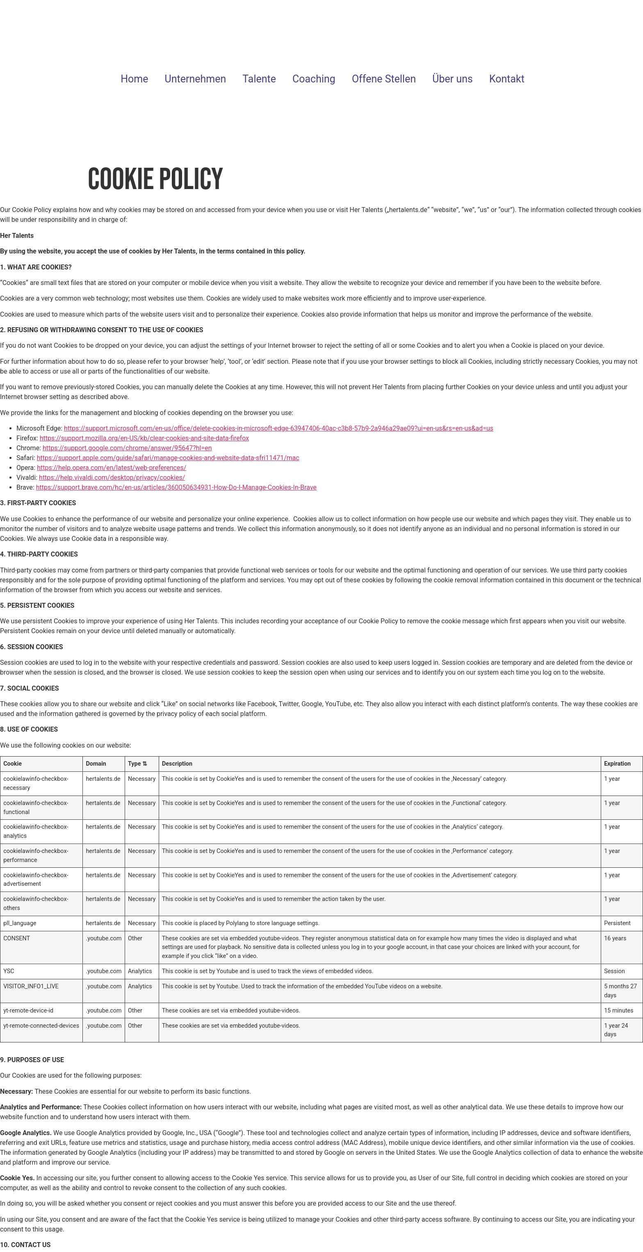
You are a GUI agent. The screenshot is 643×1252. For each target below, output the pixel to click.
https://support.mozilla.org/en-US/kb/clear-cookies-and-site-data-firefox (144, 438)
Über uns (452, 79)
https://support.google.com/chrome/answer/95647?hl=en (127, 448)
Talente (259, 79)
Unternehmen (195, 79)
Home (134, 79)
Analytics (508, 1152)
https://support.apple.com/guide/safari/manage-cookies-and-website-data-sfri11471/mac (168, 458)
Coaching (313, 79)
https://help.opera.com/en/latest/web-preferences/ (111, 468)
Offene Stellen (384, 79)
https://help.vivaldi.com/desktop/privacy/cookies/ (112, 477)
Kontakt (506, 79)
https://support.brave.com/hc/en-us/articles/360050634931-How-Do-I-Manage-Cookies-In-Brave (176, 487)
